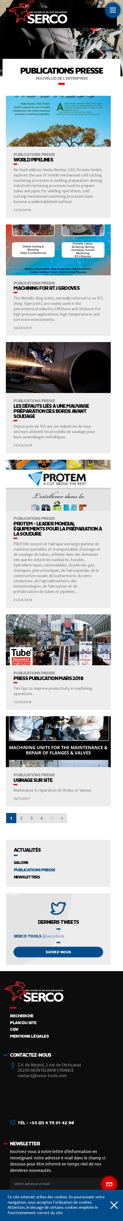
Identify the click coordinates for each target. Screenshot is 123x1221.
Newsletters (27, 877)
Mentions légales (29, 1036)
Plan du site (23, 1022)
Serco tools (39, 936)
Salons (21, 862)
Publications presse (34, 869)
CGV (14, 1029)
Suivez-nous (58, 952)
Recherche (21, 1015)
